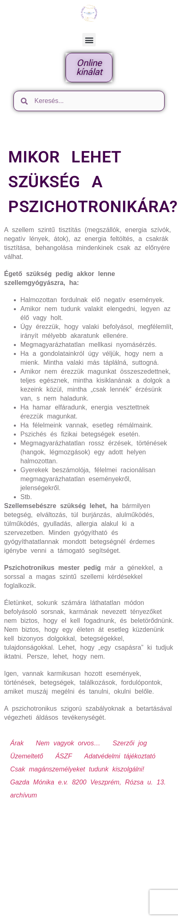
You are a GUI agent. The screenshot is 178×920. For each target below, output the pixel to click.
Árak (17, 743)
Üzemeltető (26, 756)
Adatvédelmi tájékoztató (120, 756)
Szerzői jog (129, 743)
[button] (89, 39)
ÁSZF (63, 756)
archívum (23, 795)
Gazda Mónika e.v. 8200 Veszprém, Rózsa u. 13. (88, 782)
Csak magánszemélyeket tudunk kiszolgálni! (77, 769)
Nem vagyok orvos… (68, 743)
